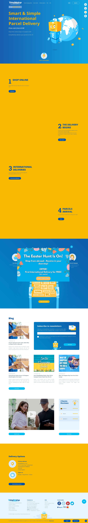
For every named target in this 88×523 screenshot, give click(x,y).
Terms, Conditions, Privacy (49, 503)
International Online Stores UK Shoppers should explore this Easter (19, 376)
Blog (11, 318)
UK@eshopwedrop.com (34, 509)
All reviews (69, 434)
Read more (51, 520)
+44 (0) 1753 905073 (32, 507)
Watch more (16, 434)
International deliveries (14, 178)
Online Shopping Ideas (28, 2)
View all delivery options (16, 484)
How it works (35, 2)
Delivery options (42, 2)
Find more (12, 91)
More (61, 219)
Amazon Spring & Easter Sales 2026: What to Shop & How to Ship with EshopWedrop (19, 343)
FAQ (47, 2)
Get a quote (62, 139)
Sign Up (75, 2)
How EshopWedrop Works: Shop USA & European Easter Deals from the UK (43, 376)
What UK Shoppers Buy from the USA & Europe (68, 376)
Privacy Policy (47, 504)
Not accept (76, 520)
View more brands (44, 301)
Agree (67, 520)
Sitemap (46, 507)
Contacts (46, 506)
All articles (17, 388)
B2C (50, 2)
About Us (46, 501)
